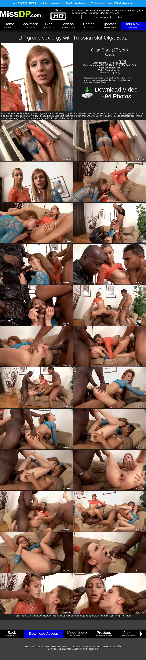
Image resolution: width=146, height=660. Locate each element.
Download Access (43, 633)
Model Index (77, 632)
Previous (104, 632)
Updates (109, 24)
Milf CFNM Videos (49, 646)
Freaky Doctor (64, 646)
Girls (49, 24)
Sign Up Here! (124, 615)
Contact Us (115, 646)
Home (9, 24)
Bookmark (29, 24)
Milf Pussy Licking (100, 646)
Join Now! (133, 24)
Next (127, 632)
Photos (88, 24)
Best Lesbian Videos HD (81, 646)
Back (12, 632)
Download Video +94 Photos (116, 93)
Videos (68, 24)
